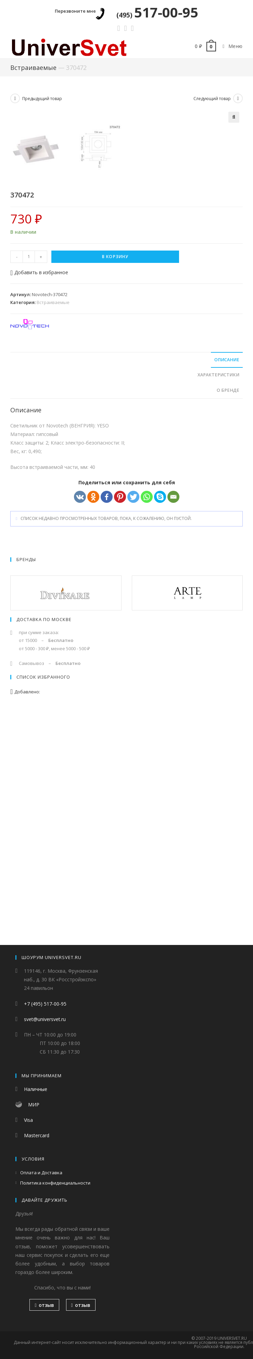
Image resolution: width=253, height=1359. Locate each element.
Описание (226, 584)
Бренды (26, 783)
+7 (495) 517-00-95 (45, 1004)
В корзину (115, 481)
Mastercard (36, 1135)
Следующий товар (212, 98)
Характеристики (218, 599)
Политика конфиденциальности (55, 1183)
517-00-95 (157, 12)
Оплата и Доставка (41, 1173)
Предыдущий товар (42, 98)
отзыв (44, 1305)
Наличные (35, 1089)
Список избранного (43, 901)
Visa (28, 1120)
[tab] (126, 584)
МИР (33, 1105)
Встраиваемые (33, 67)
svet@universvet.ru (45, 1019)
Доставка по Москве (44, 843)
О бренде (228, 614)
